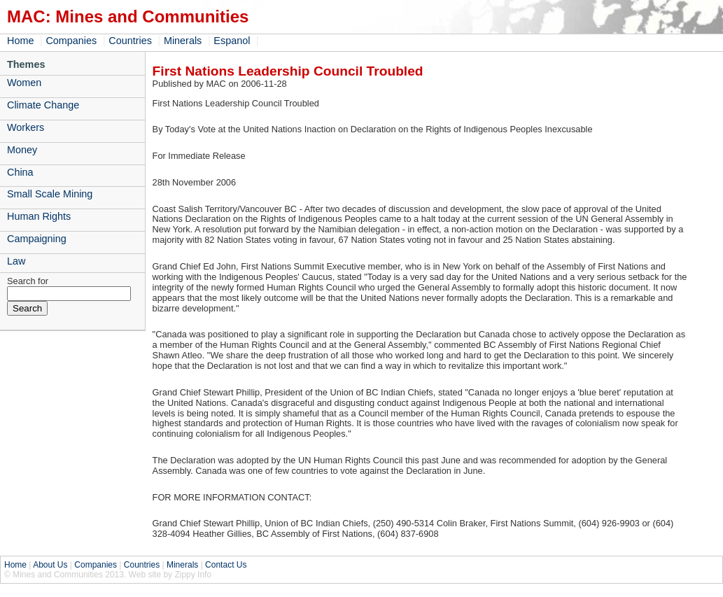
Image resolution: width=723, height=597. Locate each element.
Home (20, 40)
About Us (50, 565)
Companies (71, 40)
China (20, 172)
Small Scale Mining (49, 193)
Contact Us (225, 565)
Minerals (183, 40)
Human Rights (39, 216)
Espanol (231, 40)
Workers (25, 127)
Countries (130, 40)
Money (22, 149)
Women (24, 82)
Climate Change (43, 105)
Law (16, 261)
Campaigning (36, 238)
